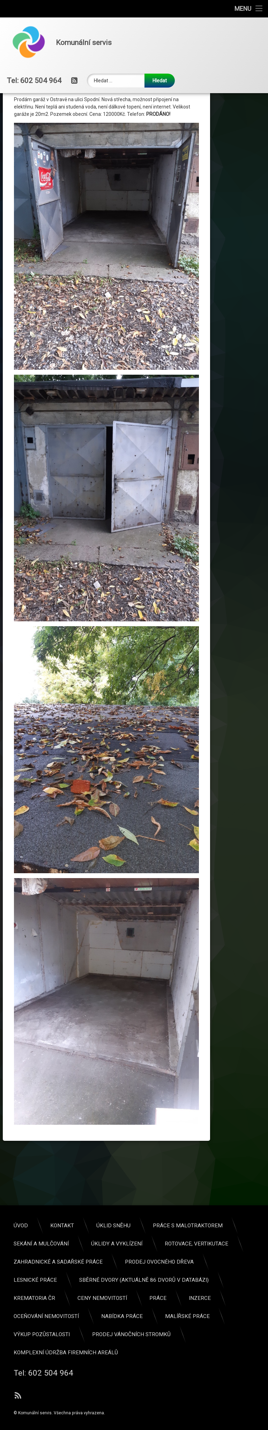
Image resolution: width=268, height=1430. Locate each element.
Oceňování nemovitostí (223, 1316)
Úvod (198, 1225)
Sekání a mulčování (218, 1244)
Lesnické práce (212, 1280)
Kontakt (240, 1225)
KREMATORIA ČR (212, 1298)
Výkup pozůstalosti (219, 1334)
